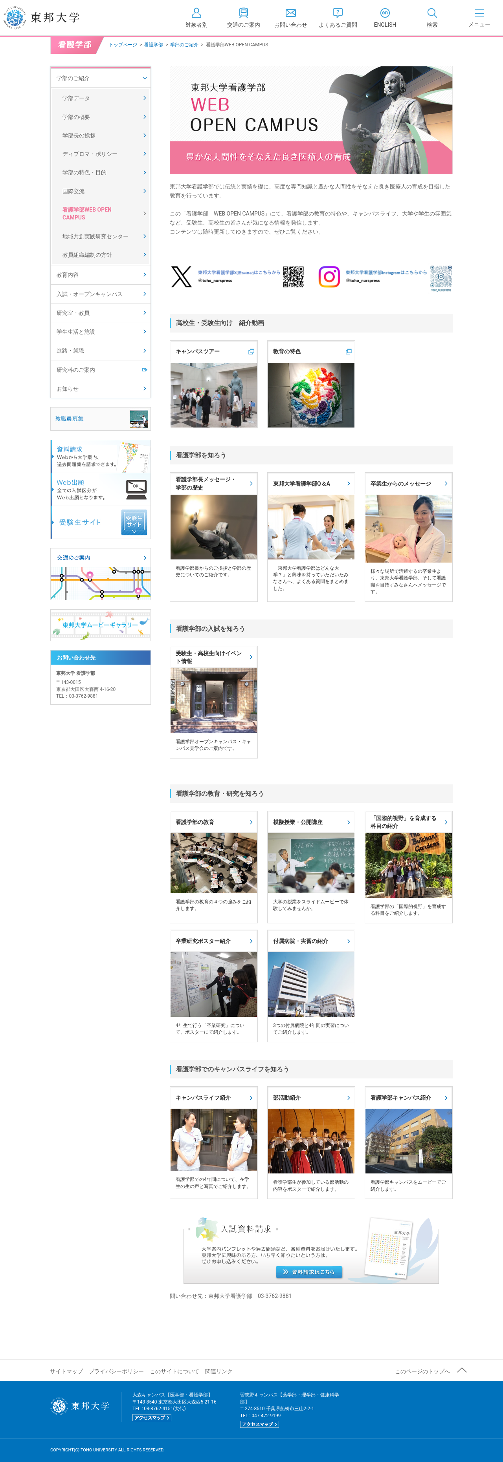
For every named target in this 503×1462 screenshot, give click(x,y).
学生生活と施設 (76, 332)
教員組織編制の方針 (87, 255)
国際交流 (73, 191)
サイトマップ (66, 1371)
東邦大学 (50, 17)
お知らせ (68, 389)
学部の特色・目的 (84, 172)
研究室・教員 (73, 313)
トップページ (123, 45)
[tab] (432, 17)
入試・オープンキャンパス (90, 294)
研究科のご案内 (76, 370)
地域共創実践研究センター (95, 236)
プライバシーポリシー (116, 1371)
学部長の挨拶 (78, 135)
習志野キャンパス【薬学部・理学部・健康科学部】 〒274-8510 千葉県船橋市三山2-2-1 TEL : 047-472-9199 (289, 1410)
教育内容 (68, 275)
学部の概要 (76, 117)
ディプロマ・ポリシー (89, 154)
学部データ (76, 98)
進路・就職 (70, 350)
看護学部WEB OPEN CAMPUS (87, 214)
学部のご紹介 (184, 45)
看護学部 (153, 45)
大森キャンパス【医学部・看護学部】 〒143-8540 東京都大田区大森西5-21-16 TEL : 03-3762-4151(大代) (174, 1406)
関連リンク (219, 1371)
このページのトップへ (422, 1371)
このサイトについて (174, 1371)
